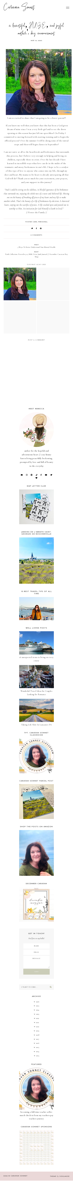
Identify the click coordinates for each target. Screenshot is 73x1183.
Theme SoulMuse (60, 1176)
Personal (43, 222)
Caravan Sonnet (19, 8)
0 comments (36, 235)
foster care (31, 222)
